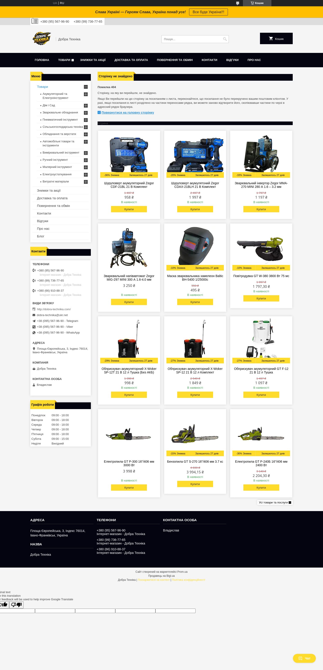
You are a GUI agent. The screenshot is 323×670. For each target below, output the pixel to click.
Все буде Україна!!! (208, 12)
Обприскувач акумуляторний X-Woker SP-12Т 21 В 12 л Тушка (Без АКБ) (129, 370)
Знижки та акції (93, 60)
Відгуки (232, 60)
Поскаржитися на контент (154, 579)
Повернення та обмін (175, 60)
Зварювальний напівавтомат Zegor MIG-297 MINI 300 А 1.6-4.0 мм (129, 277)
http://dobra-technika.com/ (54, 309)
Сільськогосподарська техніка (63, 126)
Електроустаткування (57, 174)
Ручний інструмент (55, 159)
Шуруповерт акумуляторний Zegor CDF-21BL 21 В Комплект (129, 185)
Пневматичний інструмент (60, 119)
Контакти (209, 60)
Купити (129, 209)
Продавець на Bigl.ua (161, 575)
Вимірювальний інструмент (61, 152)
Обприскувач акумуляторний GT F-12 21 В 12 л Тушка (261, 370)
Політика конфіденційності (188, 579)
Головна (42, 60)
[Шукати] (225, 39)
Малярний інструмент (57, 167)
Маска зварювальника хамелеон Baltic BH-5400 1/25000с (195, 277)
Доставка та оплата (131, 60)
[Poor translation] (16, 605)
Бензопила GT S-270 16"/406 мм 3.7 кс (195, 461)
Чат (304, 658)
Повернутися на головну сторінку (128, 112)
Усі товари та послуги (273, 502)
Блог (40, 236)
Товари (64, 60)
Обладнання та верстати (59, 134)
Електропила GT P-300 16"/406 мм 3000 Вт (129, 463)
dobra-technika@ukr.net (52, 315)
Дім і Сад (49, 105)
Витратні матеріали (56, 181)
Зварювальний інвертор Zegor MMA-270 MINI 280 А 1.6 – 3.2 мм (261, 185)
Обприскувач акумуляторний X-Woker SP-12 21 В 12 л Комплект (195, 370)
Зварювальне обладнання (60, 112)
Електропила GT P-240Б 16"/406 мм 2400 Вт (261, 463)
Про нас (254, 60)
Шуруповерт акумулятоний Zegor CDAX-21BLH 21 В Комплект (195, 185)
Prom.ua (182, 571)
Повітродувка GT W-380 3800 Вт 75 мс (261, 276)
